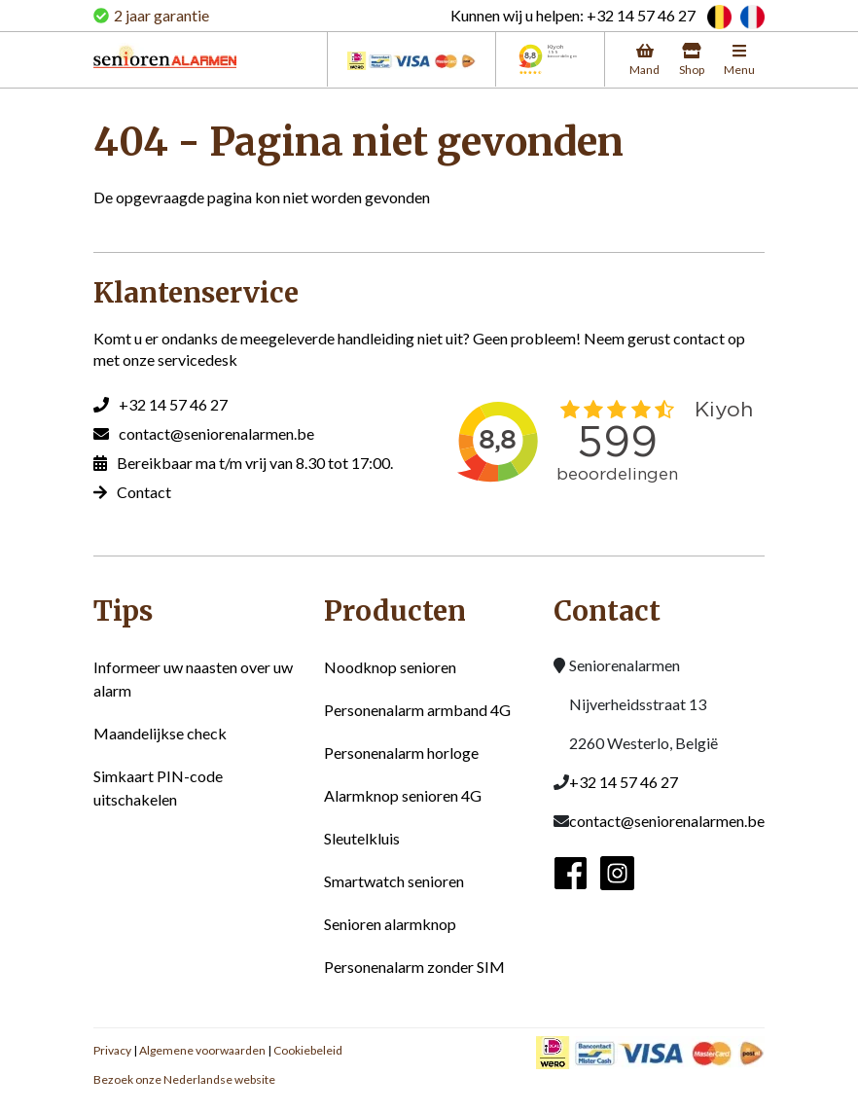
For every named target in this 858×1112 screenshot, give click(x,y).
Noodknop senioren (390, 667)
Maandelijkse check (160, 733)
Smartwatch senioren (394, 881)
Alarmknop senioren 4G (403, 795)
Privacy (112, 1050)
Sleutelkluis (362, 838)
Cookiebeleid (307, 1050)
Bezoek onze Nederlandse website (184, 1079)
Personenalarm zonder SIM (414, 966)
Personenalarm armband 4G (417, 709)
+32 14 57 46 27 (173, 404)
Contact (144, 492)
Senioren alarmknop (390, 924)
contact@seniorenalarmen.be (216, 433)
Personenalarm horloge (401, 752)
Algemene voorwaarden (202, 1050)
